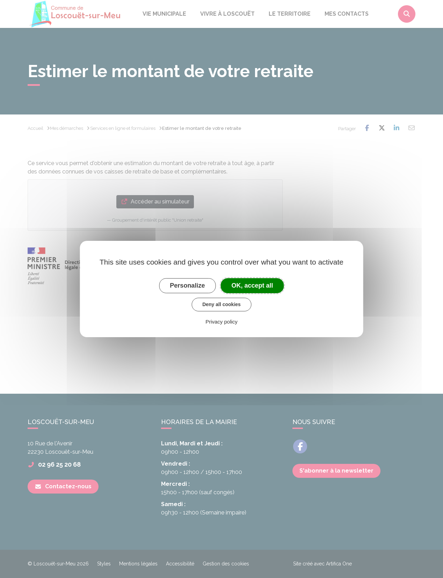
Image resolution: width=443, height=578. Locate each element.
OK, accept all (252, 285)
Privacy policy (221, 322)
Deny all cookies (221, 304)
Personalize (187, 285)
